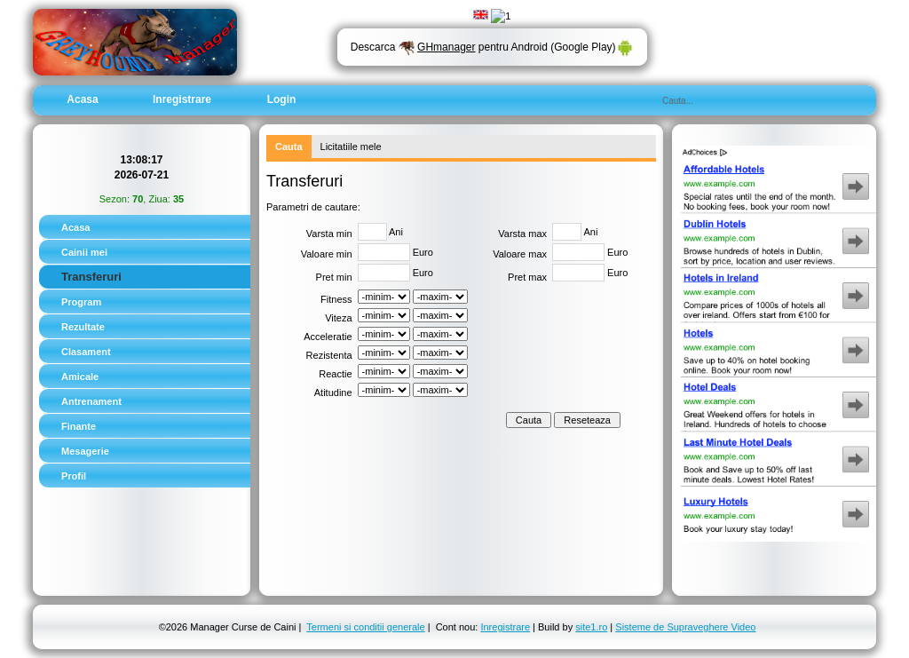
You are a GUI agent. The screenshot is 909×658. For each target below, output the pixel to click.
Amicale (80, 376)
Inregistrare (182, 99)
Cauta (289, 146)
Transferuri (91, 276)
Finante (78, 426)
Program (81, 302)
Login (281, 99)
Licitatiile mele (351, 146)
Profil (73, 476)
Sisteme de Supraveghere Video (685, 627)
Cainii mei (84, 252)
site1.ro (591, 627)
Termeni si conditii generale (365, 627)
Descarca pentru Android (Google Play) (492, 47)
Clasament (86, 351)
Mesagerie (85, 451)
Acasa (82, 99)
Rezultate (83, 326)
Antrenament (91, 401)
